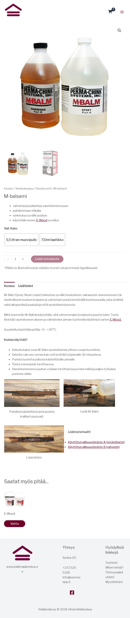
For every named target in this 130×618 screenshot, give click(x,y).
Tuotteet (111, 563)
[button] (119, 30)
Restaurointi (43, 188)
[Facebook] (72, 592)
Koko (13, 228)
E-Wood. (115, 319)
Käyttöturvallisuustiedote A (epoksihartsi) (96, 442)
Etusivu (8, 188)
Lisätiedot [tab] (25, 286)
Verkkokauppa (24, 188)
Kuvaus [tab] (9, 286)
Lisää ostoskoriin (47, 259)
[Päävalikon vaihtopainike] (122, 12)
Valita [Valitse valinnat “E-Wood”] (14, 523)
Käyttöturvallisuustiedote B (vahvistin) (94, 447)
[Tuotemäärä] (15, 259)
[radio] (21, 240)
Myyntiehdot (114, 582)
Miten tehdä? (114, 567)
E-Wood (41, 220)
